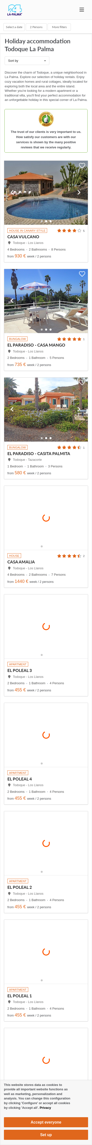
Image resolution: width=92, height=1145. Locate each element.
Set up (46, 1135)
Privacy (45, 1108)
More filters (59, 27)
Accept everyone (46, 1122)
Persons (36, 27)
